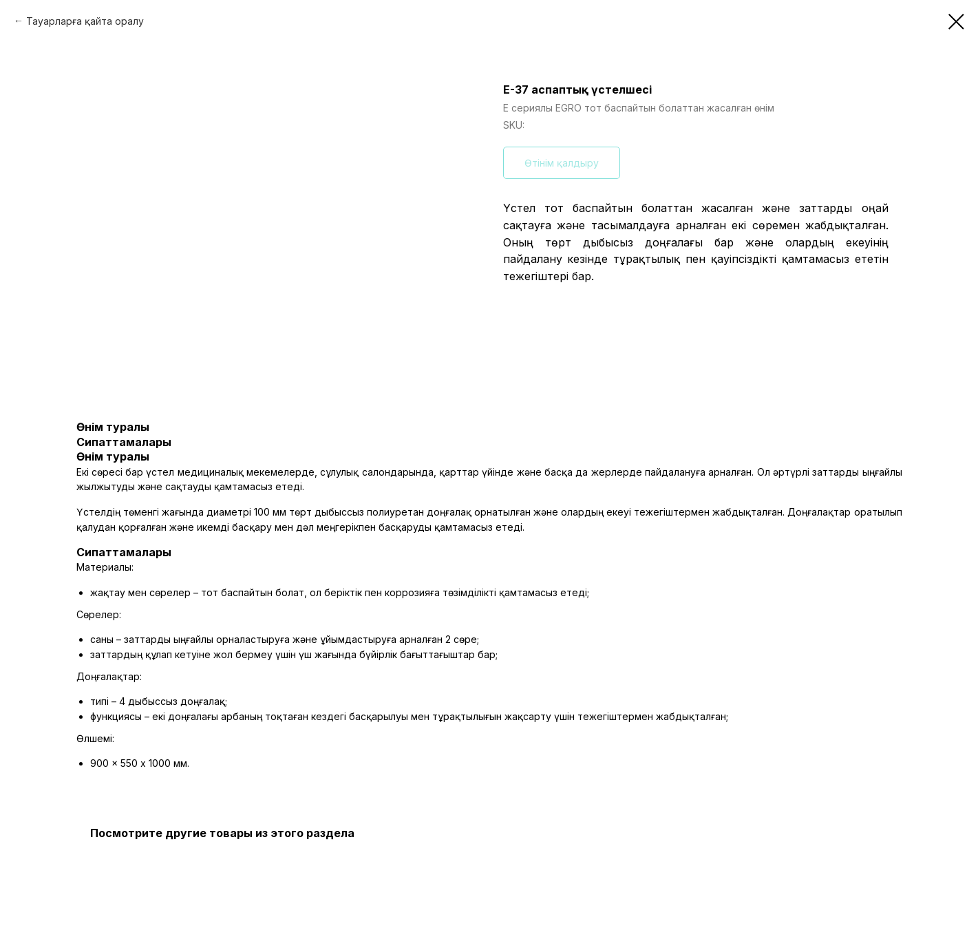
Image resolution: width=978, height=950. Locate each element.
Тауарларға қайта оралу (85, 21)
